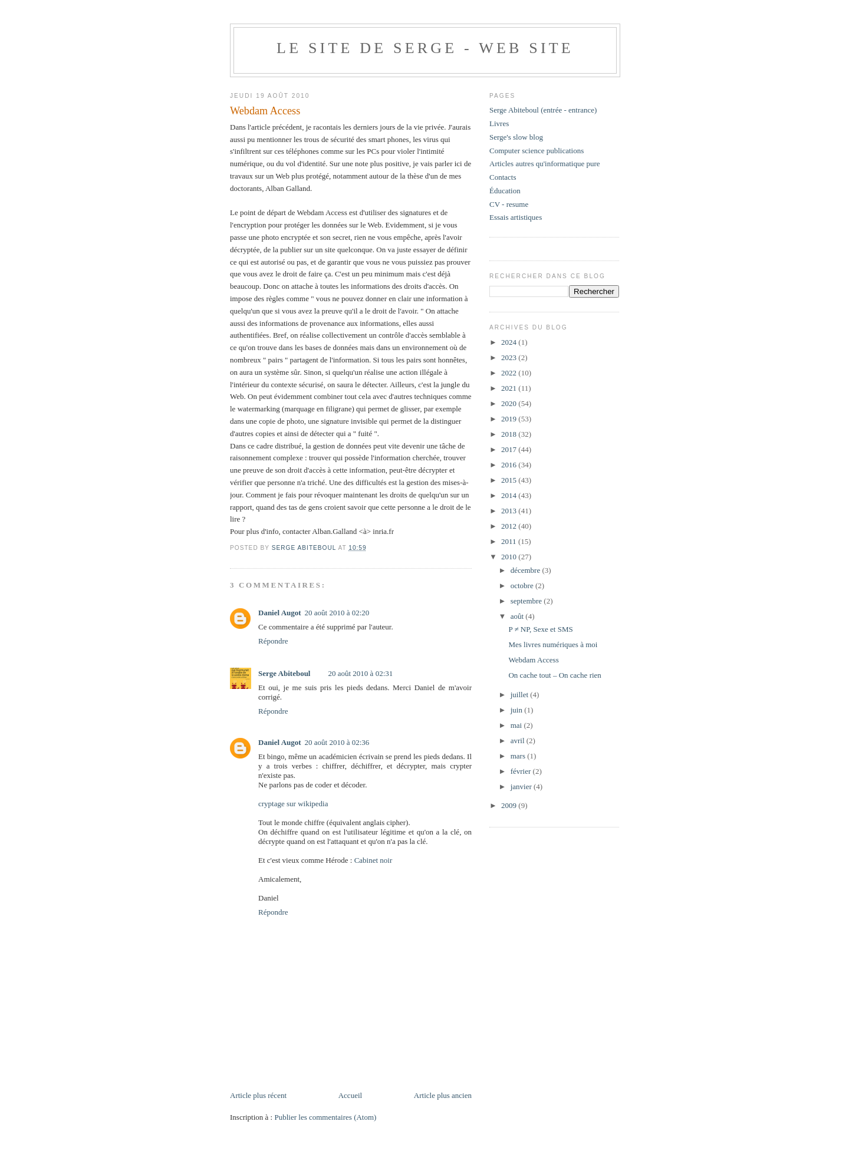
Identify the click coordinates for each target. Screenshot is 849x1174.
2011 (509, 541)
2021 (509, 388)
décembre (526, 570)
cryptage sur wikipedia (293, 803)
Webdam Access (533, 659)
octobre (523, 585)
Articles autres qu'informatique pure (544, 163)
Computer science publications (536, 150)
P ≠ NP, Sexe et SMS (540, 629)
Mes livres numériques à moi (552, 644)
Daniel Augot (279, 612)
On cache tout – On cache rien (554, 675)
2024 (509, 342)
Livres (499, 123)
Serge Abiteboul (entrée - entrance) (543, 109)
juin (517, 709)
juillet (521, 694)
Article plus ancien (443, 1095)
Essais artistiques (515, 217)
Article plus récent (258, 1095)
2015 (509, 480)
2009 (509, 805)
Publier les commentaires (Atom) (325, 1117)
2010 (509, 556)
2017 (509, 449)
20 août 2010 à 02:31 (360, 673)
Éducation (505, 190)
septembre (527, 600)
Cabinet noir (373, 860)
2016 (509, 464)
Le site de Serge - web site (425, 48)
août (518, 616)
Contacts (502, 177)
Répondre (273, 641)
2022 (509, 372)
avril (518, 740)
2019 (509, 418)
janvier (522, 786)
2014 (509, 495)
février (522, 771)
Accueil (350, 1095)
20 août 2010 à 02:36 (337, 742)
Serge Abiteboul (284, 673)
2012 (509, 526)
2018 (509, 434)
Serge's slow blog (516, 137)
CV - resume (508, 204)
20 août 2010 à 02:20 (337, 612)
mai (517, 725)
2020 (509, 403)
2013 (509, 510)
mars (519, 755)
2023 (509, 357)
